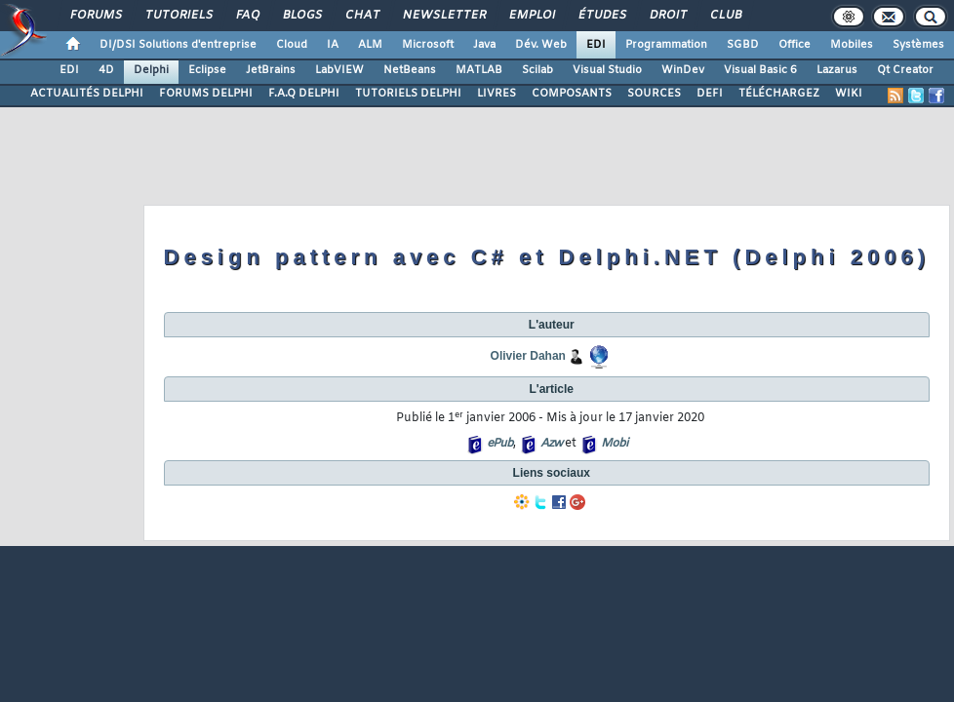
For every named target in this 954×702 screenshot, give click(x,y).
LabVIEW (339, 70)
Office (794, 45)
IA (332, 45)
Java (484, 45)
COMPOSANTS (572, 93)
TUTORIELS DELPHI (408, 93)
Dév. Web (541, 45)
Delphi (151, 70)
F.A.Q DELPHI (303, 93)
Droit (667, 15)
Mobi (614, 443)
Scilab (537, 70)
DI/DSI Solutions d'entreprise (178, 45)
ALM (370, 45)
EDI (596, 45)
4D (106, 70)
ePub (500, 443)
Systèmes (918, 45)
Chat (361, 15)
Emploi (531, 15)
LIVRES (496, 93)
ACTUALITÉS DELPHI (86, 93)
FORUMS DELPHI (206, 93)
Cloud (291, 45)
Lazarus (836, 70)
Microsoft (428, 45)
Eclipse (207, 70)
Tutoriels (178, 15)
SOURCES (654, 93)
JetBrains (271, 70)
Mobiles (851, 45)
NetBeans (409, 70)
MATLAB (479, 70)
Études (601, 15)
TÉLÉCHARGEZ (778, 93)
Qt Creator (905, 70)
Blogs (301, 15)
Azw (551, 443)
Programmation (666, 45)
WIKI (848, 93)
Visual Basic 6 (760, 70)
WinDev (682, 70)
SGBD (743, 45)
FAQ (246, 15)
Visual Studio (607, 70)
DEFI (709, 93)
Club (724, 15)
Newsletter (443, 15)
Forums (95, 15)
